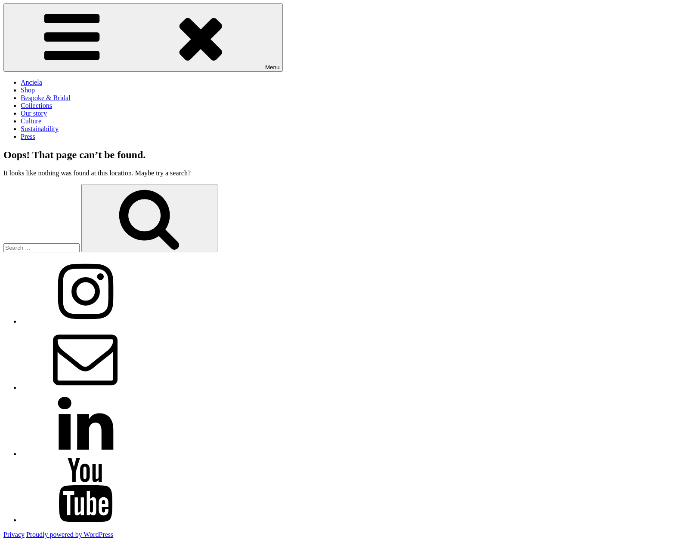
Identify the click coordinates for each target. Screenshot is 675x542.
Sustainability (40, 128)
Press (28, 136)
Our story (34, 113)
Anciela (31, 82)
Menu (143, 37)
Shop (28, 90)
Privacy (14, 534)
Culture (31, 121)
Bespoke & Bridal (46, 97)
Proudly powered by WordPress (69, 534)
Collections (36, 105)
